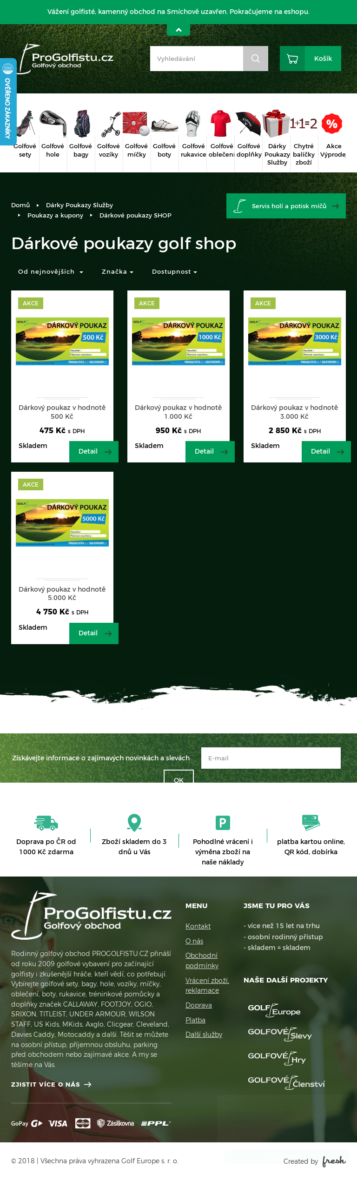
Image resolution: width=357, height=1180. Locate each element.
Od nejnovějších (50, 271)
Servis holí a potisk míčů (289, 206)
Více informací (258, 1137)
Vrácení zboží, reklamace (207, 985)
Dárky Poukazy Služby (79, 205)
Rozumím (278, 1157)
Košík (323, 58)
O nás (194, 941)
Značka (117, 271)
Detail (88, 451)
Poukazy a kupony (55, 215)
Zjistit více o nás (45, 1084)
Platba (195, 1020)
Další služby (203, 1034)
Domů (20, 205)
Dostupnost (174, 271)
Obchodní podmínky (201, 960)
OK (179, 780)
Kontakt (198, 926)
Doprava (198, 1005)
